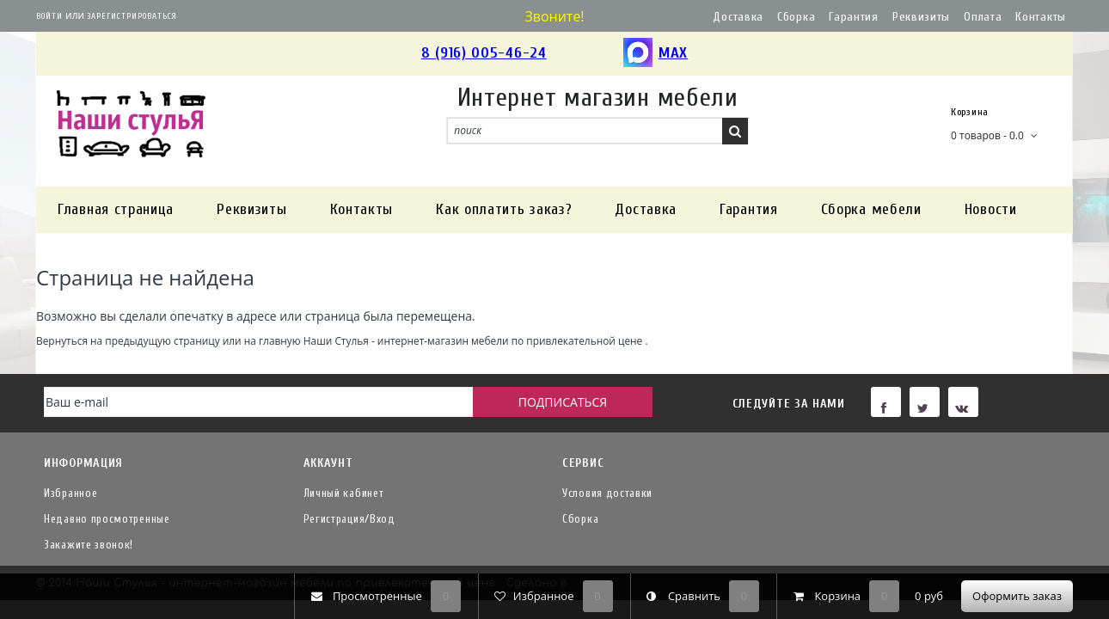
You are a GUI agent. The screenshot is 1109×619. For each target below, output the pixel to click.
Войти (49, 16)
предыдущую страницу (162, 340)
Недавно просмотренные (107, 518)
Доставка (738, 16)
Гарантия (854, 16)
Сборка (796, 16)
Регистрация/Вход (349, 518)
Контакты (1040, 16)
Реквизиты (921, 16)
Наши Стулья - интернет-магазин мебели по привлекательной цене (473, 340)
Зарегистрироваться (132, 16)
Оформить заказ (1017, 596)
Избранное (70, 493)
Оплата (983, 16)
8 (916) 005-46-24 (484, 53)
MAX (655, 53)
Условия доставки (607, 493)
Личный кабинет (343, 493)
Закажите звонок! (88, 544)
